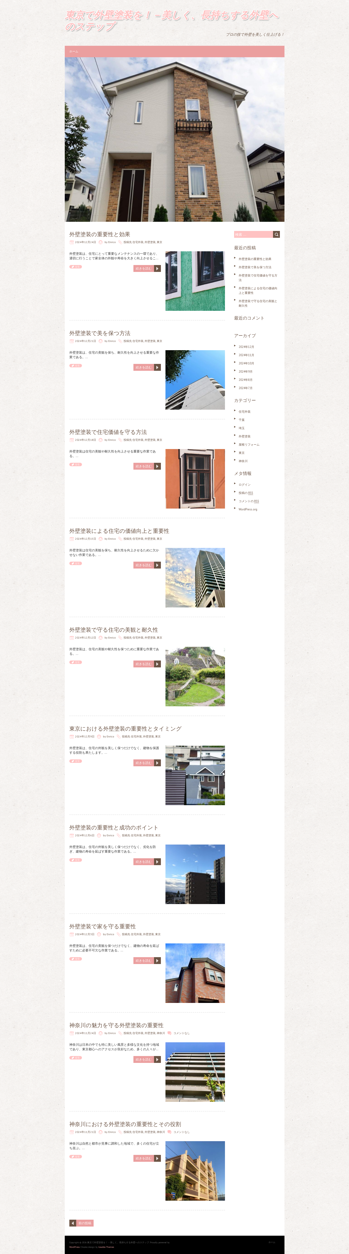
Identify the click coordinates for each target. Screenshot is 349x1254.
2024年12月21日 (85, 341)
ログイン (245, 485)
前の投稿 (84, 1223)
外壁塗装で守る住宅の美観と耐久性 (113, 629)
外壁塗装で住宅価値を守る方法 (108, 432)
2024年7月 (246, 388)
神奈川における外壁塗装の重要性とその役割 (125, 1124)
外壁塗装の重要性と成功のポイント (114, 827)
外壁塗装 (150, 242)
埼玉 (242, 428)
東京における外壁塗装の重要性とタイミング (125, 728)
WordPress (74, 1247)
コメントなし (181, 1033)
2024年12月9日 (85, 736)
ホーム (73, 51)
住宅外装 (138, 242)
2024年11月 (246, 355)
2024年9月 (246, 372)
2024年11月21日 (85, 1132)
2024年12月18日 (85, 439)
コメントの (249, 501)
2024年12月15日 (85, 538)
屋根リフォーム (249, 445)
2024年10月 (246, 363)
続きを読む (144, 268)
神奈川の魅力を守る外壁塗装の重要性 (116, 1025)
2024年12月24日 (85, 242)
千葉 (242, 420)
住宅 (77, 266)
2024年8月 (246, 380)
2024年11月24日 (85, 1033)
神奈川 (161, 1033)
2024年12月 (246, 347)
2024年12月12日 (85, 637)
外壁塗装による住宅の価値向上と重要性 (119, 530)
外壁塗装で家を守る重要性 (102, 926)
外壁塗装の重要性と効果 (99, 234)
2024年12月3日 (85, 934)
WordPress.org (248, 509)
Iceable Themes (106, 1247)
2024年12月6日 (85, 835)
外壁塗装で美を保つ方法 (99, 333)
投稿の (246, 493)
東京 (159, 242)
